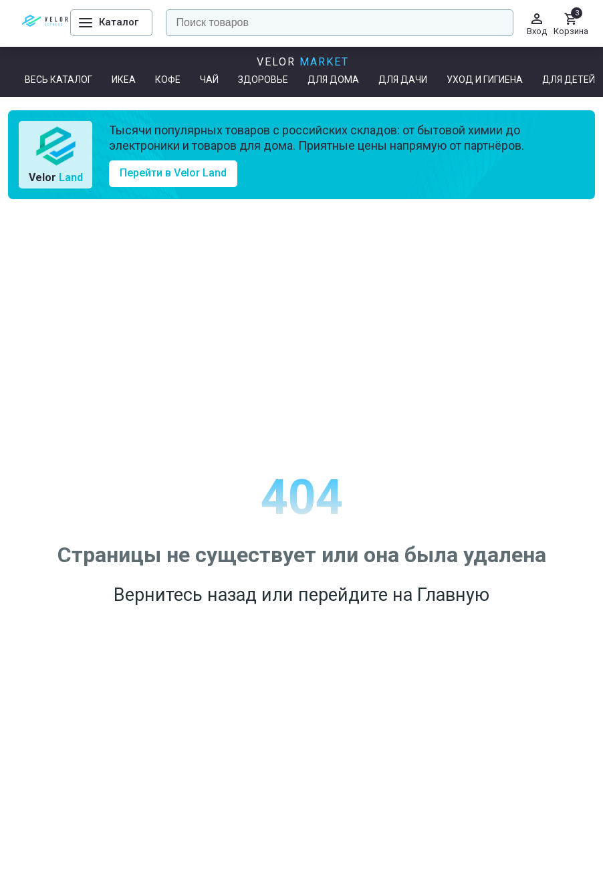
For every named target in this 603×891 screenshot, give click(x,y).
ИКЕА (124, 79)
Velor (303, 61)
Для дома (333, 79)
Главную (453, 595)
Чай (209, 79)
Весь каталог (58, 79)
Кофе (167, 79)
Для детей (568, 79)
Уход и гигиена (485, 79)
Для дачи (402, 79)
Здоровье (263, 79)
